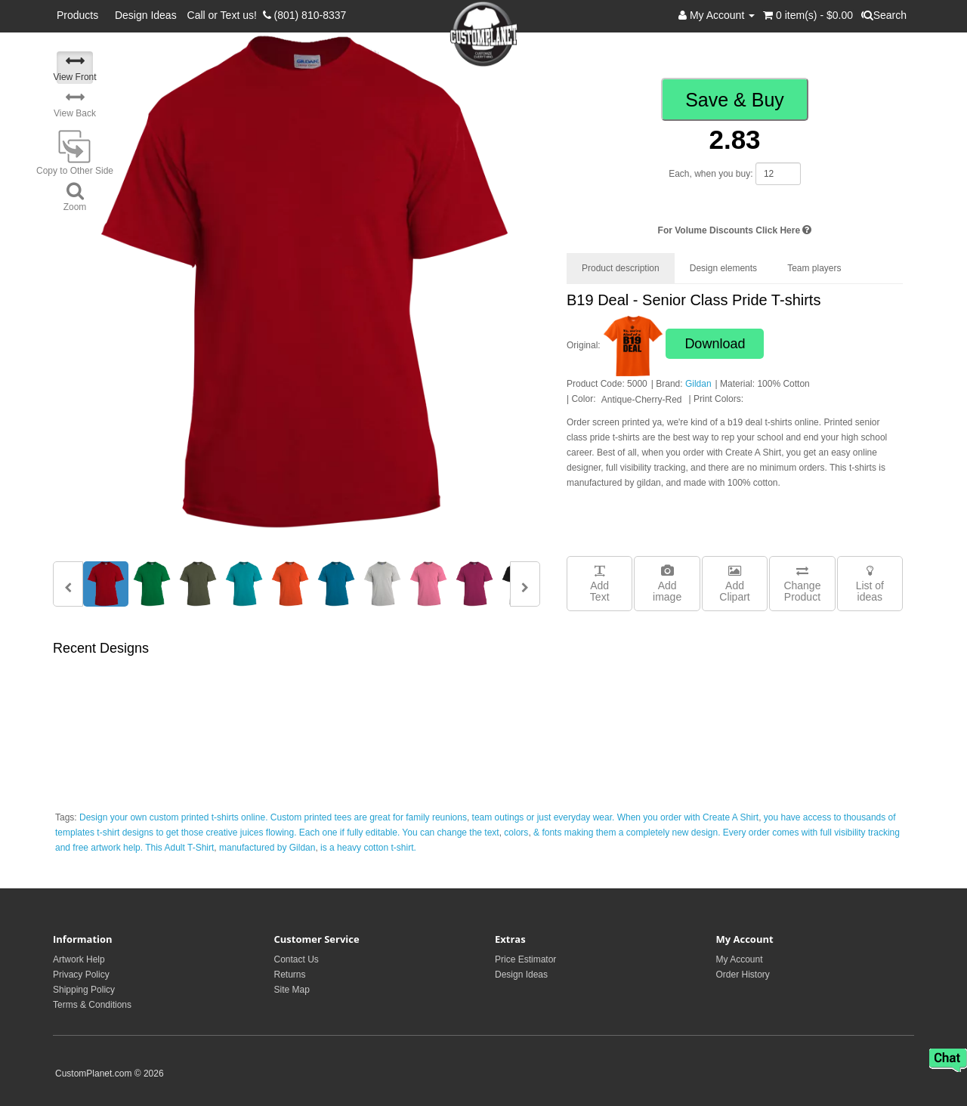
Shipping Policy (84, 989)
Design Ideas (146, 15)
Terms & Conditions (92, 1004)
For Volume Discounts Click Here (735, 230)
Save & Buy (734, 99)
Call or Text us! (225, 15)
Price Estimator (525, 959)
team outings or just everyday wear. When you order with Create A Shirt (615, 817)
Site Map (292, 989)
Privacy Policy (81, 974)
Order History (743, 974)
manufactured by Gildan (267, 847)
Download (714, 343)
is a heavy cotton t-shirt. (368, 847)
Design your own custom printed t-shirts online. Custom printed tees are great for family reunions (273, 817)
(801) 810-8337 (305, 15)
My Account (739, 959)
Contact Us (296, 959)
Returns (290, 974)
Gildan (698, 383)
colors (516, 832)
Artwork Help (79, 959)
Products (80, 15)
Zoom (75, 196)
